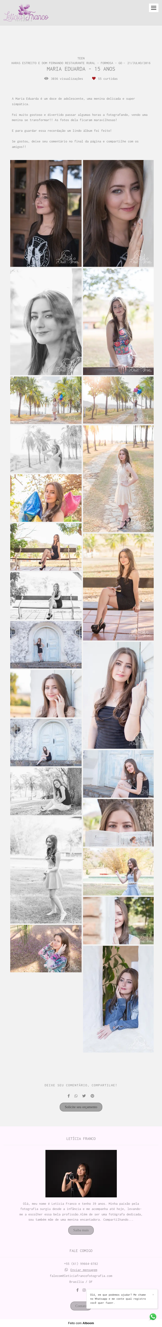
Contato (81, 1306)
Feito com (81, 1323)
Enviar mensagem (83, 1270)
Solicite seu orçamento (81, 1107)
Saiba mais (81, 1230)
